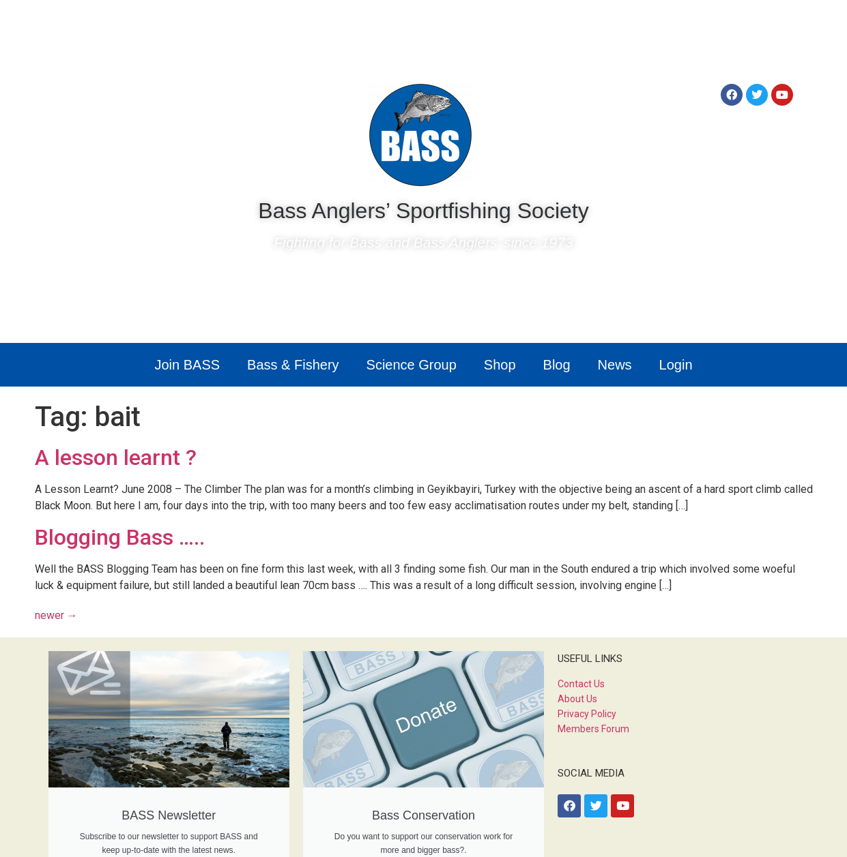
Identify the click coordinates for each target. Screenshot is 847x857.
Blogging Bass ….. (120, 537)
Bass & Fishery (293, 364)
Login (676, 364)
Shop (500, 364)
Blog (557, 364)
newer (56, 615)
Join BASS (187, 364)
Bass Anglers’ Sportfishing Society (423, 210)
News (615, 364)
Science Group (412, 364)
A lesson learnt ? (116, 457)
